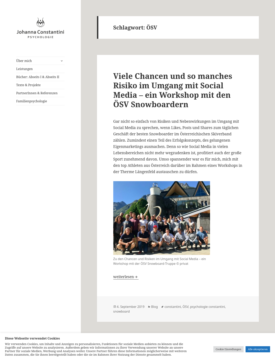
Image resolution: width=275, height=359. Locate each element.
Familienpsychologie (31, 101)
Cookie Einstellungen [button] (228, 349)
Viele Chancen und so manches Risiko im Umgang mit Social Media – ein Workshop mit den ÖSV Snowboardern (172, 90)
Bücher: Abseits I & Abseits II (37, 77)
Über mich (24, 61)
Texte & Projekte (28, 85)
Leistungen (24, 69)
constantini (172, 307)
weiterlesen (126, 276)
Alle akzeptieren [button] (258, 349)
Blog (154, 307)
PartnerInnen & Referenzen (37, 93)
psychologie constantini (207, 307)
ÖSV (185, 307)
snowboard (121, 311)
